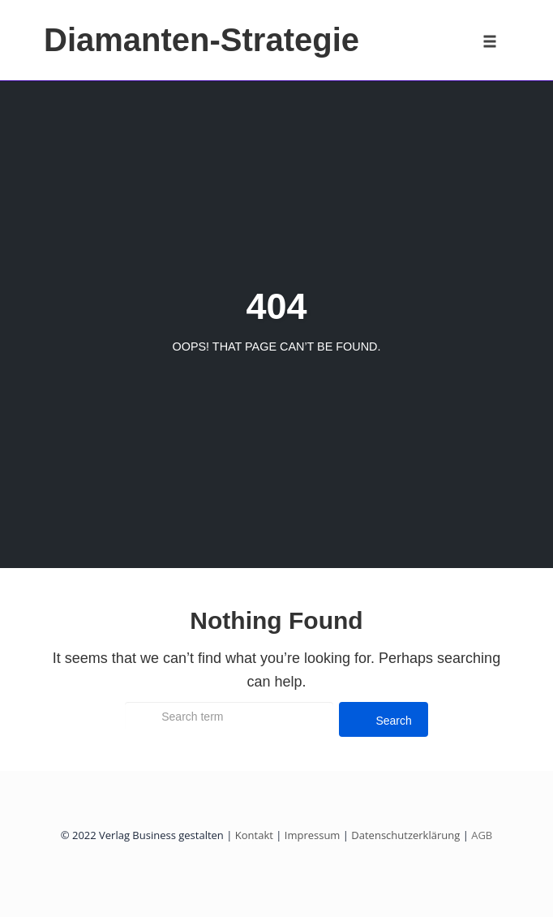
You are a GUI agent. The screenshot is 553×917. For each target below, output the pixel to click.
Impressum (313, 835)
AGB (480, 835)
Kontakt (254, 835)
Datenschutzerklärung (405, 835)
